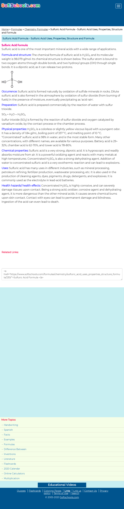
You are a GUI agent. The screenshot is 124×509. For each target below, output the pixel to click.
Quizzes (21, 490)
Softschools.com (69, 497)
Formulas (16, 29)
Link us (77, 490)
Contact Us (90, 490)
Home (5, 29)
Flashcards (10, 463)
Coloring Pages (52, 490)
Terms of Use (61, 493)
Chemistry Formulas (36, 29)
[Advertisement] (62, 227)
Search (75, 493)
